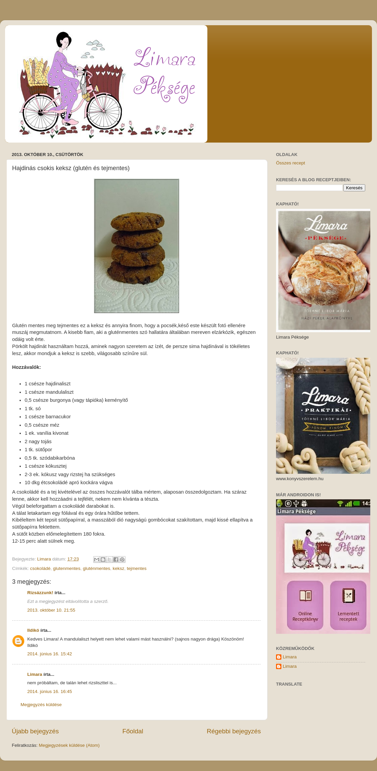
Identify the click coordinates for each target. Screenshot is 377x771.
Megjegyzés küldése (41, 704)
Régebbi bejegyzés (234, 731)
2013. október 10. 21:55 (51, 610)
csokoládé (40, 568)
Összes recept (290, 162)
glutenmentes (66, 568)
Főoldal (133, 731)
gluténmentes (96, 568)
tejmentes (137, 568)
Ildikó (33, 630)
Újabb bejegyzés (35, 731)
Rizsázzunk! (40, 592)
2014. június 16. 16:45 (49, 691)
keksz (119, 568)
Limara (34, 674)
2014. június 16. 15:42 (49, 653)
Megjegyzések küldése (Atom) (69, 745)
